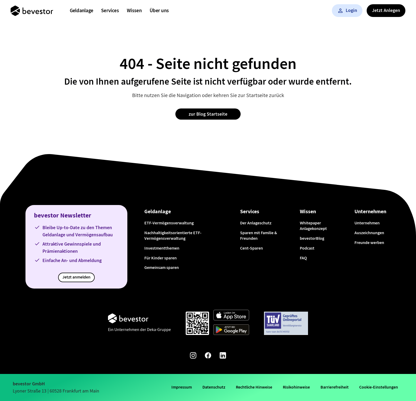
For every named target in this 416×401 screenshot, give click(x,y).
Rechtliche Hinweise (254, 387)
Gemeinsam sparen (161, 267)
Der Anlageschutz (255, 223)
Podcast (307, 248)
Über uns (159, 10)
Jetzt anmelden (76, 277)
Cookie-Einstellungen (378, 387)
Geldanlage (81, 10)
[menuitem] (81, 10)
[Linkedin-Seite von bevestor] (223, 356)
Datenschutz (213, 387)
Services (110, 10)
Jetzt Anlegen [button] (386, 10)
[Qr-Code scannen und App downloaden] (197, 323)
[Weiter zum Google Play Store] (231, 330)
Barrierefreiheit (334, 387)
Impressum (181, 387)
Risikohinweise (296, 387)
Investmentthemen (161, 248)
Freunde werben (369, 242)
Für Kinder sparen (160, 258)
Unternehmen (367, 223)
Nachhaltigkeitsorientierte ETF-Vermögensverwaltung (172, 235)
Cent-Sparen (251, 248)
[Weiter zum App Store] (231, 316)
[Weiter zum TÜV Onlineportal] (286, 323)
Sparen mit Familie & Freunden (258, 235)
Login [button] (347, 10)
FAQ (303, 258)
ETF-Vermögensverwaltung (169, 223)
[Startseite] (32, 11)
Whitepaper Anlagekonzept (313, 225)
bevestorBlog (312, 238)
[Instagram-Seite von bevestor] (193, 356)
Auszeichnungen (369, 233)
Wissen (134, 10)
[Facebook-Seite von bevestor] (208, 356)
